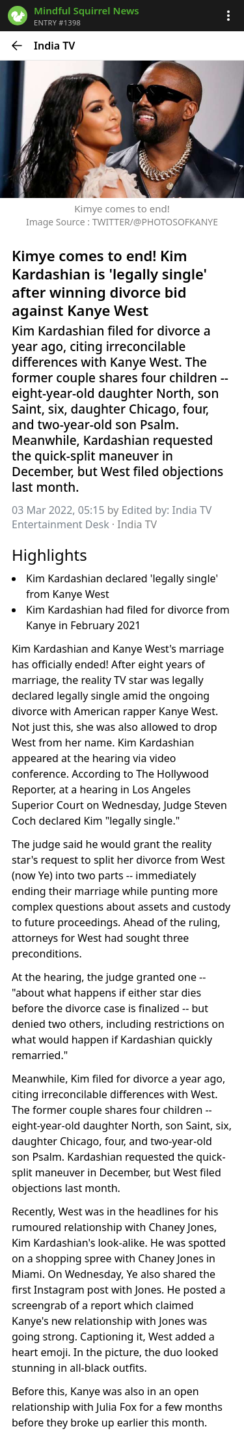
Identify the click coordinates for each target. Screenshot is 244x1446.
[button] (228, 15)
